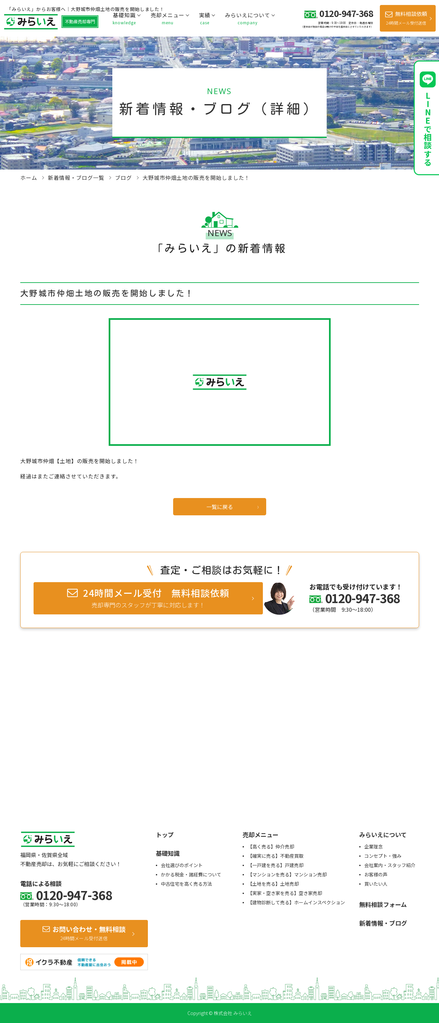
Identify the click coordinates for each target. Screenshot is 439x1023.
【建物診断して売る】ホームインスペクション (296, 902)
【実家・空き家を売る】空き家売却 (285, 893)
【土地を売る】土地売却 (273, 883)
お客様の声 (375, 874)
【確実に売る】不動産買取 (275, 855)
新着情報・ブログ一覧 (76, 177)
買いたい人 (375, 883)
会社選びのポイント (182, 865)
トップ (165, 834)
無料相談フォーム (383, 904)
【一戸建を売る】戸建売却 (275, 865)
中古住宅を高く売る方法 (186, 883)
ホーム (28, 177)
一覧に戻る (219, 507)
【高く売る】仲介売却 (271, 846)
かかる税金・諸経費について (191, 874)
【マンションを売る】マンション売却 (287, 874)
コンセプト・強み (382, 855)
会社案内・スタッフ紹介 (389, 865)
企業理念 (373, 846)
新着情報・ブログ (383, 923)
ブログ (123, 177)
